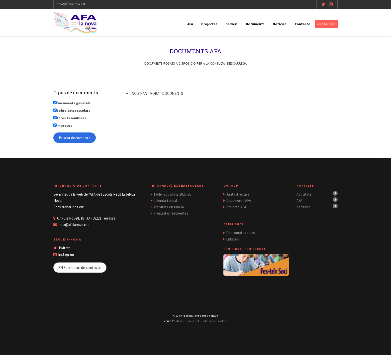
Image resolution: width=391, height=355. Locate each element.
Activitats (303, 194)
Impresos (64, 125)
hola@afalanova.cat (71, 4)
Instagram (66, 254)
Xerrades (303, 207)
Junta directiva (237, 194)
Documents (255, 24)
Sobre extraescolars (73, 110)
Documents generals (74, 103)
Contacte (302, 24)
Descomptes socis (240, 232)
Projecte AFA (236, 207)
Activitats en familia (168, 207)
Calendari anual (165, 200)
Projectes (209, 24)
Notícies (280, 24)
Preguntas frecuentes (170, 213)
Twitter (64, 247)
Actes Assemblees (71, 118)
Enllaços (232, 239)
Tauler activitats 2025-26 (172, 194)
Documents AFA (238, 200)
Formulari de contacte (80, 267)
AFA (190, 24)
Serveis (232, 24)
